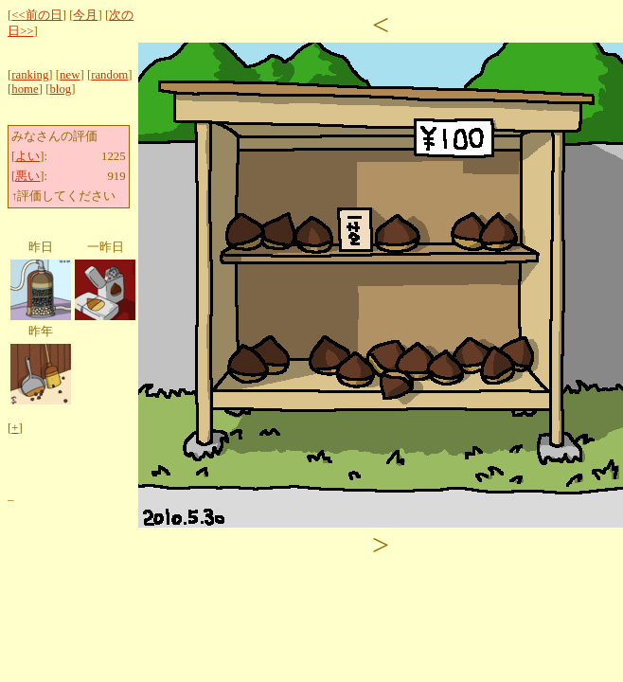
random (109, 74)
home (24, 89)
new (70, 74)
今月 (85, 15)
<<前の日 (36, 15)
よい (27, 156)
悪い (27, 176)
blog (60, 89)
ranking (29, 74)
